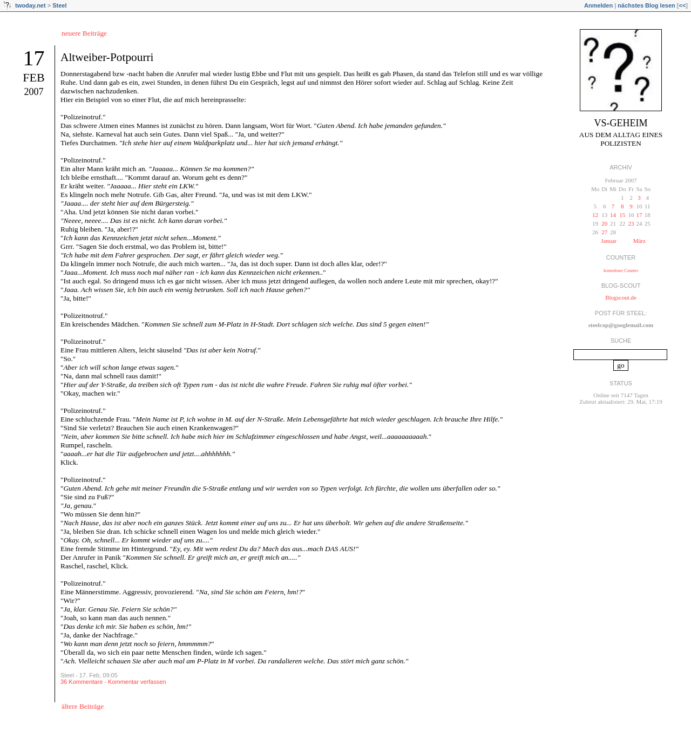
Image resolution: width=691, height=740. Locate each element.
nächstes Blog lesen (646, 5)
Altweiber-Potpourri (107, 57)
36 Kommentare (81, 681)
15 (622, 215)
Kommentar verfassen (137, 681)
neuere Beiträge (84, 33)
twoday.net (30, 5)
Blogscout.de (620, 297)
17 (34, 58)
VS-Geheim (621, 123)
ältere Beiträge (83, 706)
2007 (34, 91)
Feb (33, 77)
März (639, 240)
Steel (59, 5)
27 (604, 232)
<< (682, 5)
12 (595, 215)
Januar (609, 240)
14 (613, 215)
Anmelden (598, 5)
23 (631, 223)
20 (604, 223)
